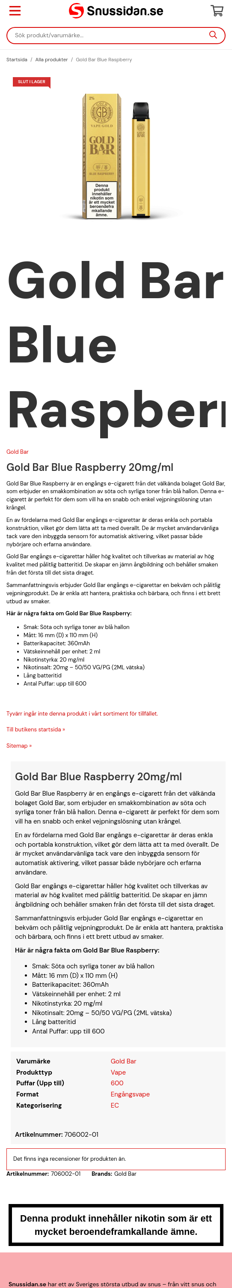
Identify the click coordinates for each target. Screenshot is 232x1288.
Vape (118, 1072)
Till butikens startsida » (35, 729)
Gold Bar (17, 451)
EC (115, 1105)
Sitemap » (19, 745)
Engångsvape (130, 1094)
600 (117, 1083)
